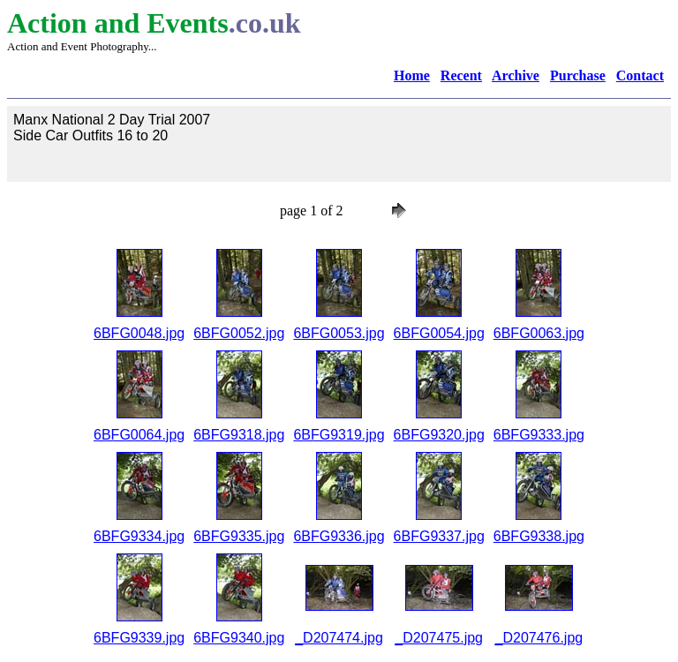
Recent (461, 75)
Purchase (578, 75)
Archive (515, 75)
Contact (640, 75)
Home (412, 75)
